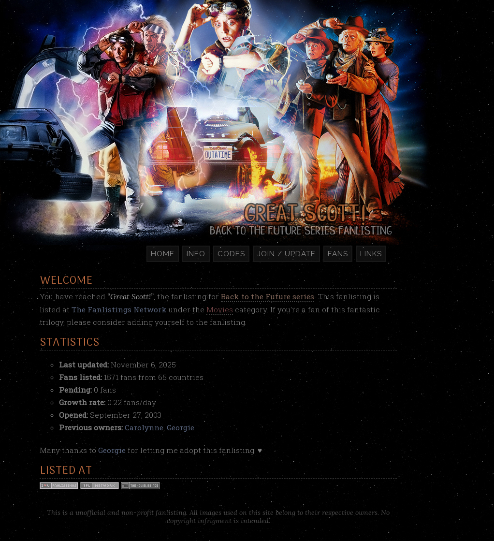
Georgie (180, 427)
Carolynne (144, 427)
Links (371, 253)
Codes (231, 253)
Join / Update (286, 253)
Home (162, 253)
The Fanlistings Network (119, 309)
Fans (338, 253)
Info (196, 253)
